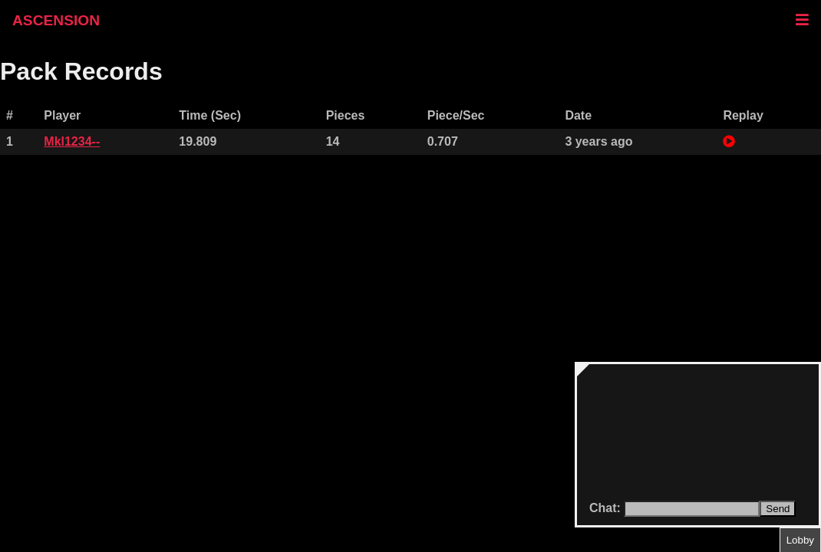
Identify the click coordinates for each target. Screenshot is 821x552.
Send (778, 508)
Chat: (606, 507)
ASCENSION (56, 20)
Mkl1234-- (72, 141)
